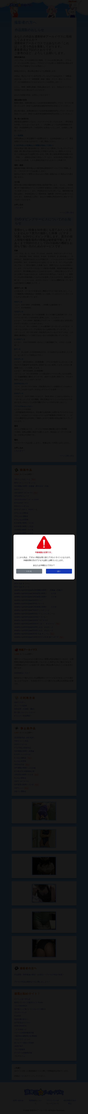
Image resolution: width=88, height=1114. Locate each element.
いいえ (29, 571)
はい (59, 571)
